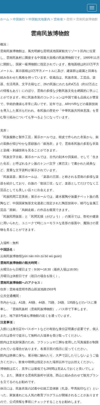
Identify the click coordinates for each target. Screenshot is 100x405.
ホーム (4, 19)
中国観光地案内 (39, 19)
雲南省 (58, 19)
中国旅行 (19, 19)
